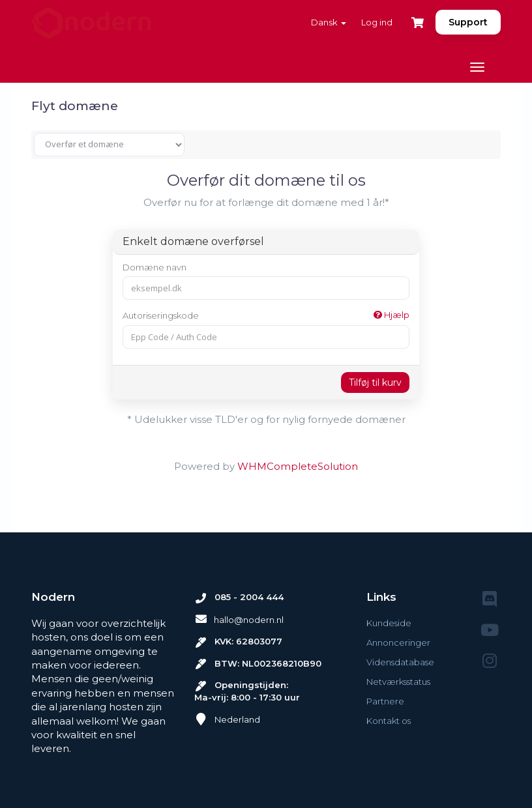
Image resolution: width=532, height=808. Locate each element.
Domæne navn (154, 267)
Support (468, 22)
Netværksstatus (398, 681)
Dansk (328, 22)
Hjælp (391, 315)
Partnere (385, 701)
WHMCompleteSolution (297, 466)
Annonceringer (398, 642)
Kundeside (388, 623)
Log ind (376, 22)
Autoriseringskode (266, 315)
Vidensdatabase (400, 662)
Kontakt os (388, 720)
